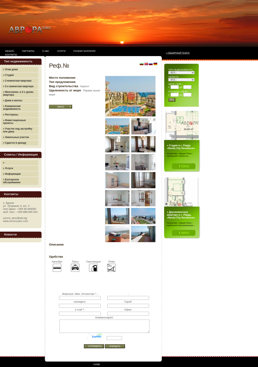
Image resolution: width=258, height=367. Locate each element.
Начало (9, 51)
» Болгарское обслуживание (12, 181)
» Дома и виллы (12, 100)
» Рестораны (10, 114)
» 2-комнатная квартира (17, 80)
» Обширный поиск (178, 53)
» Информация (12, 174)
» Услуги (8, 168)
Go (171, 99)
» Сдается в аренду (14, 142)
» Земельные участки (16, 137)
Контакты (11, 54)
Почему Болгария (85, 51)
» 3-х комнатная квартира (18, 86)
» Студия (8, 75)
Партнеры (28, 51)
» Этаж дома (10, 69)
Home (97, 364)
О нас (45, 51)
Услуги (61, 51)
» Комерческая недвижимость (12, 107)
